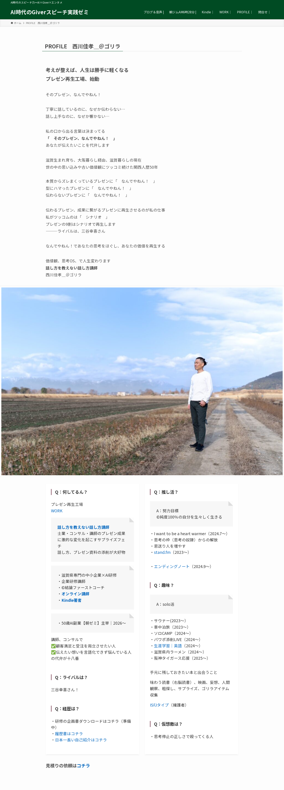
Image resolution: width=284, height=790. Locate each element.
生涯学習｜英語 (168, 645)
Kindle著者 (71, 600)
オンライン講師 (75, 593)
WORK (57, 510)
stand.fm (162, 552)
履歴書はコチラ (69, 733)
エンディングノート (172, 566)
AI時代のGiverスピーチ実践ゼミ (50, 12)
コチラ (83, 765)
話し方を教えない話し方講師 (83, 527)
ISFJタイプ (159, 705)
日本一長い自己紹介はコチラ (81, 739)
